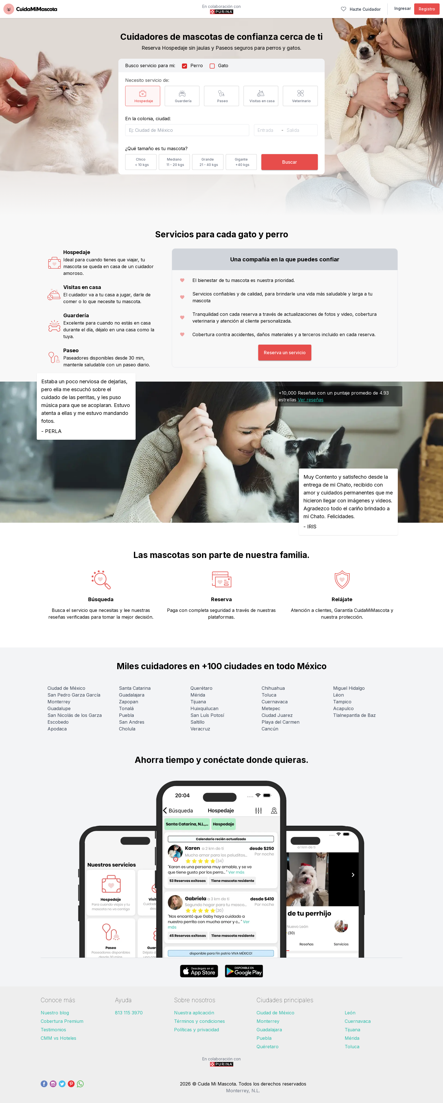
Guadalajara (131, 695)
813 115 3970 (129, 1013)
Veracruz (200, 729)
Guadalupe (59, 708)
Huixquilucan (204, 708)
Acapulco (343, 708)
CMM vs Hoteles (58, 1038)
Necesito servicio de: (147, 80)
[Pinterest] (71, 1087)
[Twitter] (62, 1087)
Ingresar (402, 8)
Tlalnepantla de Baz (354, 715)
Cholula (127, 729)
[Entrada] (267, 130)
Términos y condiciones (199, 1021)
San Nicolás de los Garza (74, 715)
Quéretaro (268, 1046)
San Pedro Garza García (73, 695)
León (350, 1013)
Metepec (271, 708)
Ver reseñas (310, 399)
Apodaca (57, 729)
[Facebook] (44, 1087)
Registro (427, 8)
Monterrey (58, 701)
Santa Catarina (135, 688)
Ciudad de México (66, 688)
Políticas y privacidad (196, 1029)
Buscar (289, 162)
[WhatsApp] (80, 1087)
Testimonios (53, 1029)
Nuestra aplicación (194, 1013)
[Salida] (297, 130)
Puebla (126, 715)
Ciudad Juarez (277, 715)
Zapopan (128, 701)
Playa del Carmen (280, 722)
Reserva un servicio (285, 352)
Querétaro (201, 688)
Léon (338, 695)
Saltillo (197, 722)
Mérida (197, 695)
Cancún (270, 729)
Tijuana (198, 701)
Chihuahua (273, 688)
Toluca (269, 695)
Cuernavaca (275, 701)
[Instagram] (53, 1087)
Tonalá (126, 708)
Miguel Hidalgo (349, 688)
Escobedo (58, 722)
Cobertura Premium (62, 1021)
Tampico (342, 701)
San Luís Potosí (207, 715)
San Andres (131, 722)
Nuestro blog (55, 1013)
